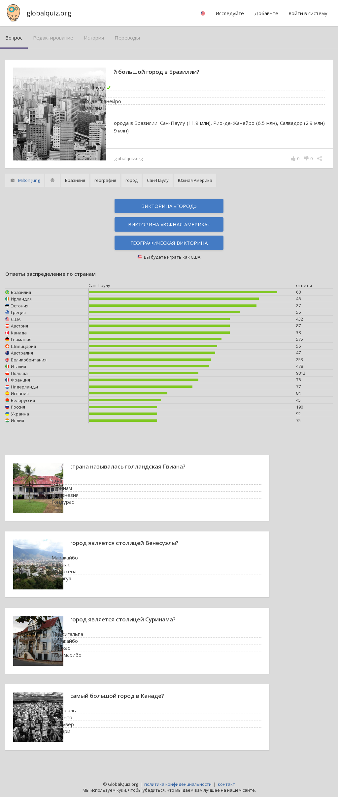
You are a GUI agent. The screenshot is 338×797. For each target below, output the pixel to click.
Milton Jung (29, 180)
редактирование (53, 37)
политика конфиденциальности (178, 784)
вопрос (13, 37)
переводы (127, 37)
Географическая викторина (169, 243)
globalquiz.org (48, 13)
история (94, 37)
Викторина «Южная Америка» (169, 224)
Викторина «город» (169, 206)
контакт (226, 784)
